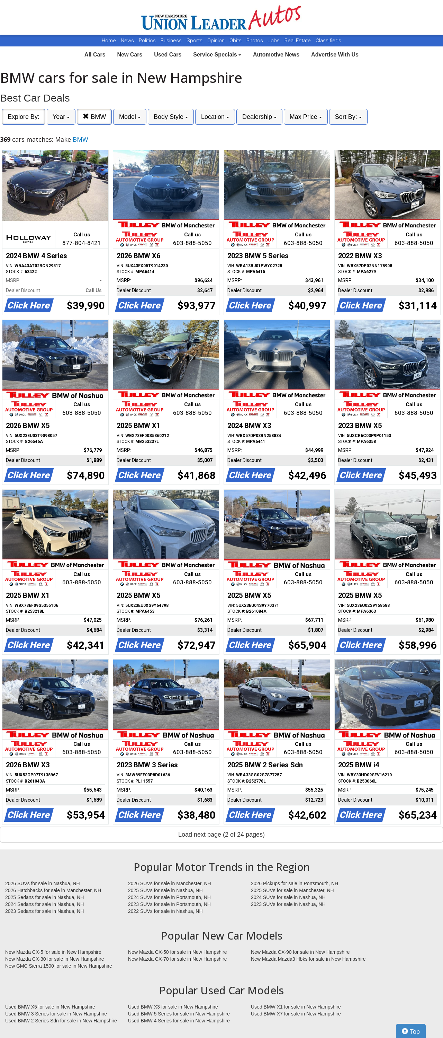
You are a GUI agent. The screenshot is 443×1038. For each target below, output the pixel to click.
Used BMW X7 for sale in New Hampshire (296, 1014)
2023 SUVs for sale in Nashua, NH (288, 904)
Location (215, 116)
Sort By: (348, 116)
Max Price (306, 116)
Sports (195, 40)
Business (172, 40)
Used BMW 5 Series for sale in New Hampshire (179, 1014)
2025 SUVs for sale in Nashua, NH (165, 890)
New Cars (129, 55)
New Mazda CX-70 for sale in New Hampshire (177, 959)
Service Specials (217, 55)
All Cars (94, 55)
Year (61, 116)
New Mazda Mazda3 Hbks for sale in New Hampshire (308, 959)
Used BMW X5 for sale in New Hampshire (50, 1007)
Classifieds (328, 40)
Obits (236, 40)
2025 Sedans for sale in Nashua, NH (44, 897)
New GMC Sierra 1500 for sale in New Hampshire (58, 966)
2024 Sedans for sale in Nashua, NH (44, 904)
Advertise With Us (335, 55)
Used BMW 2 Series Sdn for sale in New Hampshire (61, 1020)
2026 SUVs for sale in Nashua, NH (42, 883)
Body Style (171, 116)
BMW (94, 116)
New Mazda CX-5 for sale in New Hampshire (53, 952)
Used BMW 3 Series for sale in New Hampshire (56, 1014)
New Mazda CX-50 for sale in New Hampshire (177, 952)
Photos (255, 40)
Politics (147, 40)
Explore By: (23, 116)
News (127, 40)
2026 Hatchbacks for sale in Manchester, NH (53, 890)
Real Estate (298, 40)
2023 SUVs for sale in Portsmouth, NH (169, 904)
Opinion (216, 40)
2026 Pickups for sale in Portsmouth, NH (294, 883)
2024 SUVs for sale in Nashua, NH (288, 897)
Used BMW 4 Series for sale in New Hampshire (179, 1020)
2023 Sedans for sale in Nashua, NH (44, 911)
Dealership (259, 116)
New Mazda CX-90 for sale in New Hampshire (300, 952)
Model (130, 116)
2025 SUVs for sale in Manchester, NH (292, 890)
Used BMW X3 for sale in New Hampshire (173, 1007)
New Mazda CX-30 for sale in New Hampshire (54, 959)
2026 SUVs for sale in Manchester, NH (169, 883)
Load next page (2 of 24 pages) (221, 834)
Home (109, 40)
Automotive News (276, 55)
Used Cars (167, 55)
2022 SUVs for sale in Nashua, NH (165, 911)
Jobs (274, 40)
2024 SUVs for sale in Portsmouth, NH (169, 897)
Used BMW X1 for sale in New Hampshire (296, 1007)
